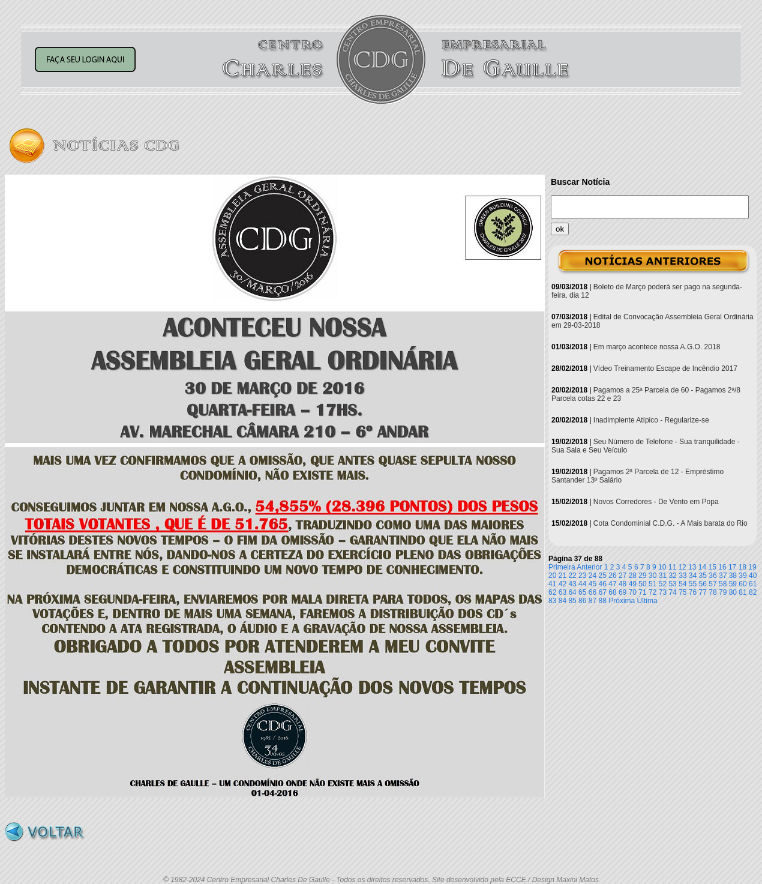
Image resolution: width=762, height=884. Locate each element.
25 (603, 575)
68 (612, 592)
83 (552, 601)
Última (647, 601)
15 (712, 567)
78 (712, 592)
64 (572, 592)
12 (682, 567)
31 (663, 575)
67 (603, 592)
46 (603, 584)
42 (562, 584)
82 (753, 592)
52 (663, 584)
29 (642, 575)
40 (753, 575)
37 (723, 575)
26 (612, 575)
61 (753, 584)
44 (582, 584)
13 (692, 567)
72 (652, 592)
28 (633, 575)
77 (703, 592)
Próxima (621, 601)
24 (592, 575)
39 (742, 575)
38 (733, 575)
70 (633, 592)
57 (712, 584)
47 (612, 584)
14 (702, 567)
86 (582, 601)
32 (672, 575)
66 (592, 592)
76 (693, 592)
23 (582, 575)
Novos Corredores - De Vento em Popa (656, 502)
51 (652, 584)
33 (682, 575)
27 (622, 575)
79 (723, 592)
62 (552, 592)
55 (693, 584)
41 (552, 584)
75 (682, 592)
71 (642, 592)
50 (642, 584)
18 (742, 567)
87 (592, 601)
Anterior (589, 567)
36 (712, 575)
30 (652, 575)
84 (562, 601)
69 (622, 592)
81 (742, 592)
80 (733, 592)
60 (742, 584)
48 (622, 584)
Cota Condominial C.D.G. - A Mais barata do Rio (670, 523)
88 (603, 601)
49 (633, 584)
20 (552, 575)
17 (732, 567)
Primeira (561, 567)
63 (562, 592)
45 (592, 584)
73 (663, 592)
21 (562, 575)
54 (682, 584)
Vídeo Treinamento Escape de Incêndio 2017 (665, 368)
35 (703, 575)
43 (572, 584)
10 (662, 567)
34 (693, 575)
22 (572, 575)
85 (572, 601)
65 (582, 592)
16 (722, 567)
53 (672, 584)
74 (672, 592)
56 (703, 584)
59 (733, 584)
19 (752, 567)
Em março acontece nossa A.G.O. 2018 (656, 347)
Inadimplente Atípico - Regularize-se (651, 420)
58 (723, 584)
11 (672, 567)
